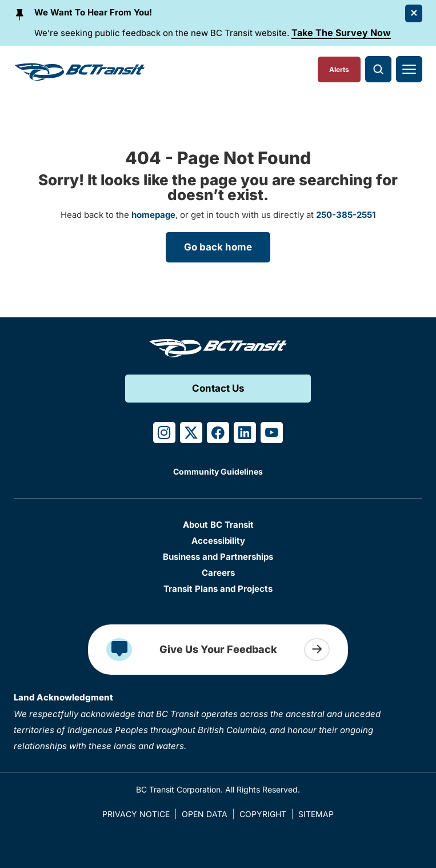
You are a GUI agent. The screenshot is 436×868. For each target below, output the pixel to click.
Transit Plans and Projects (218, 588)
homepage (153, 214)
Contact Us (218, 388)
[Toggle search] (378, 69)
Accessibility (218, 540)
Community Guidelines (218, 471)
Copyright (262, 814)
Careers (218, 572)
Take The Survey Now (341, 32)
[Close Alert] (413, 13)
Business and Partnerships (218, 556)
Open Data (204, 814)
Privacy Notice (136, 814)
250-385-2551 (345, 214)
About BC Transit (218, 524)
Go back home (218, 247)
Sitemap (316, 814)
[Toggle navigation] (409, 69)
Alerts (339, 69)
